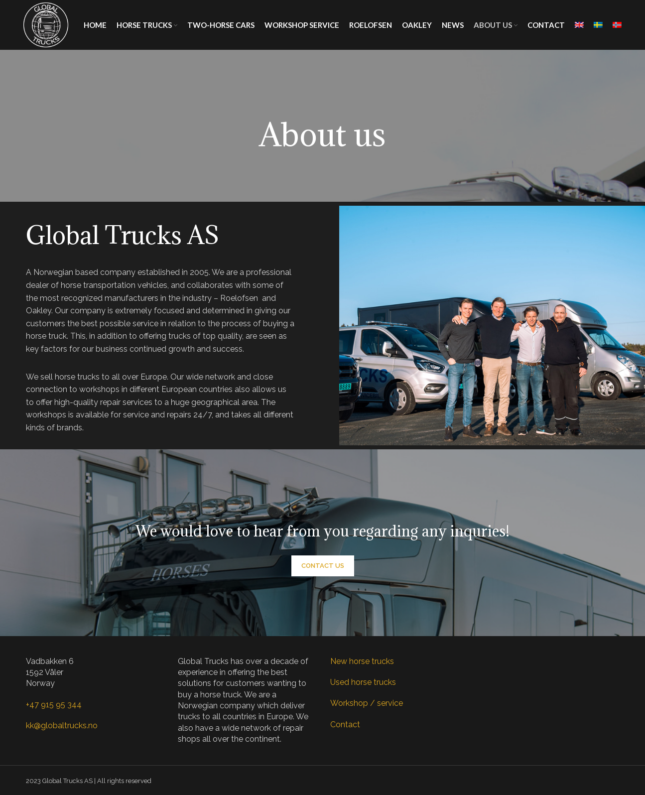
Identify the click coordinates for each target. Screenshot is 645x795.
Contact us (322, 565)
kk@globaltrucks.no (62, 725)
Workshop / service (366, 703)
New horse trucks (362, 661)
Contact (345, 724)
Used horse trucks (363, 682)
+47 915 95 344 (54, 704)
